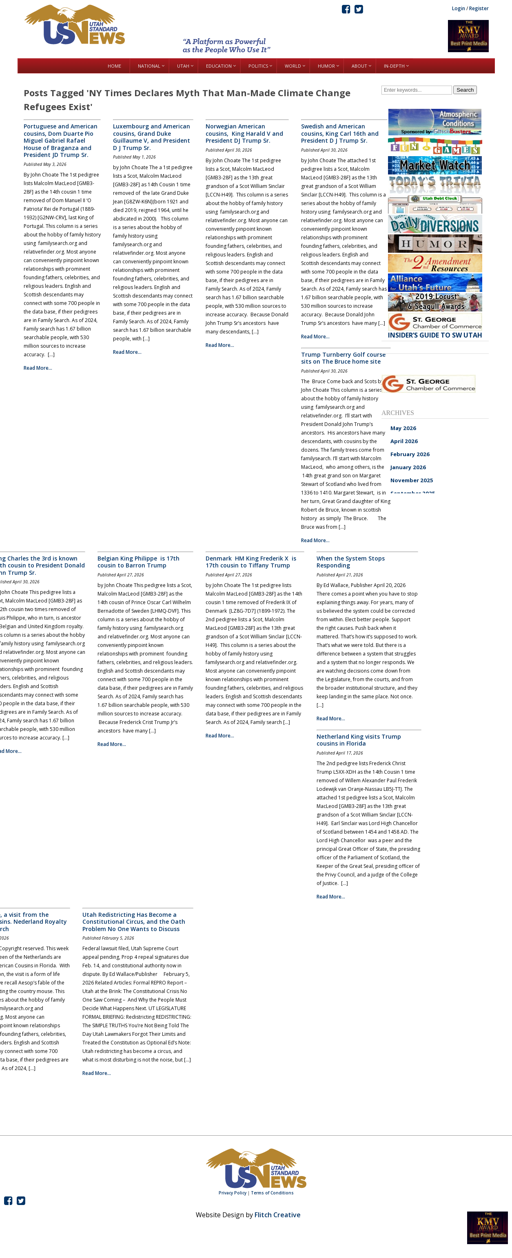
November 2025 (411, 480)
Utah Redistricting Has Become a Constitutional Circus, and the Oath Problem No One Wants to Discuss (133, 922)
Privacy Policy (232, 1193)
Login (458, 8)
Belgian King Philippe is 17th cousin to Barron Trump (139, 561)
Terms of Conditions (272, 1193)
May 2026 (403, 428)
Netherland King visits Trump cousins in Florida (359, 740)
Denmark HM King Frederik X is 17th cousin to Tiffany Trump (251, 561)
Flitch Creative (278, 1214)
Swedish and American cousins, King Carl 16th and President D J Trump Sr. (340, 133)
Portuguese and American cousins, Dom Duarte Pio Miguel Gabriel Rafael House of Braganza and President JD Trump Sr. (61, 140)
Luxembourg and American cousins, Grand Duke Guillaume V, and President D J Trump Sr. (151, 137)
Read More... (38, 367)
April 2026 (404, 441)
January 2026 (408, 467)
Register (479, 8)
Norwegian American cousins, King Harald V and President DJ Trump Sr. (244, 133)
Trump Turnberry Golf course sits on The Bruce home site (343, 358)
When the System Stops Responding (351, 561)
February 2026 (410, 454)
